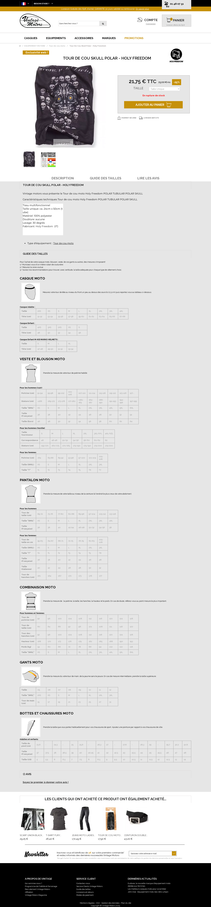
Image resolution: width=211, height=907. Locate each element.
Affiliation (29, 892)
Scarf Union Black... (31, 835)
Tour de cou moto (63, 243)
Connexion (151, 24)
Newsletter (36, 855)
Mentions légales (87, 903)
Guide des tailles (83, 889)
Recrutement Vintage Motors (37, 889)
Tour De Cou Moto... (110, 835)
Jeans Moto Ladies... (83, 835)
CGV (98, 903)
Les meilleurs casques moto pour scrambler (147, 889)
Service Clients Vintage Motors (89, 886)
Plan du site (126, 903)
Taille (138, 88)
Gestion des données (110, 903)
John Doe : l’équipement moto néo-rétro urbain (148, 892)
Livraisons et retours (85, 892)
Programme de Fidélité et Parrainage (41, 886)
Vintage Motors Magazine (36, 895)
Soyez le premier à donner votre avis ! (46, 782)
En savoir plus (142, 9)
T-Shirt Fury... (53, 835)
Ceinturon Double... (136, 835)
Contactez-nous (83, 883)
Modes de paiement (84, 895)
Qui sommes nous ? (33, 883)
